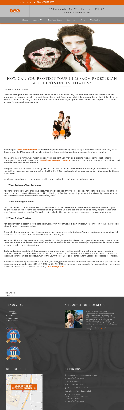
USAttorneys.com (55, 266)
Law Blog (19, 292)
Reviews (11, 315)
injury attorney (40, 295)
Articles (14, 313)
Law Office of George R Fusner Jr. (63, 295)
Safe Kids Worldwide (27, 149)
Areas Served (13, 321)
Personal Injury (32, 292)
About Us (11, 311)
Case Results (13, 318)
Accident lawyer (24, 295)
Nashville (84, 295)
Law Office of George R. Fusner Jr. (55, 160)
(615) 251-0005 (48, 2)
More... (104, 329)
